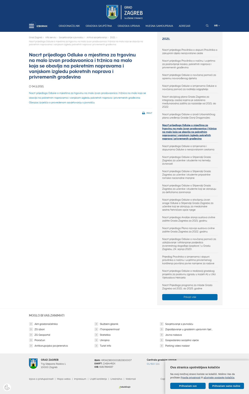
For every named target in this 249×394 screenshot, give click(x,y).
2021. (112, 37)
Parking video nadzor (177, 345)
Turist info (105, 345)
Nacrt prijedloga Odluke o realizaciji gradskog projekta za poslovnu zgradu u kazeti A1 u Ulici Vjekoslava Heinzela (189, 274)
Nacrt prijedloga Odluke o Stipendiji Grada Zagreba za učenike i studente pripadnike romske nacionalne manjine (186, 175)
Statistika (105, 334)
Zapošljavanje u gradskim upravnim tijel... (189, 329)
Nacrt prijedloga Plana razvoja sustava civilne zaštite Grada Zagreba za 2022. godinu (188, 230)
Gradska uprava (129, 25)
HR (217, 25)
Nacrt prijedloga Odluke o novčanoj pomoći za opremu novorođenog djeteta (189, 77)
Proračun (40, 340)
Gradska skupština (99, 25)
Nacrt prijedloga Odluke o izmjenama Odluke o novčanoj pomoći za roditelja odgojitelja (189, 87)
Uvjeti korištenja (98, 379)
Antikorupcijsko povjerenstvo (51, 345)
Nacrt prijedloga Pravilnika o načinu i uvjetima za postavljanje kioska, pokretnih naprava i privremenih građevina (188, 64)
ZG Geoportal (42, 334)
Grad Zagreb (35, 37)
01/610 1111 (153, 364)
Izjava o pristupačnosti (41, 379)
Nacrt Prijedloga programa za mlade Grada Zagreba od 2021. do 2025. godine (187, 287)
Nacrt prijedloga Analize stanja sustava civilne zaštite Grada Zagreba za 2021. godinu (188, 219)
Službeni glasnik (109, 324)
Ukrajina (104, 340)
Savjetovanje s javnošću (71, 37)
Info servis (50, 37)
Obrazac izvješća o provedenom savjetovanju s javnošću (62, 102)
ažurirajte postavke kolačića (218, 377)
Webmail (131, 379)
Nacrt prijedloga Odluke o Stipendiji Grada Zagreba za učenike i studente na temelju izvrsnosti (186, 160)
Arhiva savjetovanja (97, 37)
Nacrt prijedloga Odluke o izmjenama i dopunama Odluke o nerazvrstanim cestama (188, 148)
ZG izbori (40, 329)
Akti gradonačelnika (46, 324)
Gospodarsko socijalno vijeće (182, 340)
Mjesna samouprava (159, 25)
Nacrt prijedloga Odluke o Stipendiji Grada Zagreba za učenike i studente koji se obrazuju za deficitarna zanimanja (189, 189)
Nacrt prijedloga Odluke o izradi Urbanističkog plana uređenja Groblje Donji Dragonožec (188, 116)
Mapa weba (64, 379)
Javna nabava (173, 334)
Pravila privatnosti (190, 377)
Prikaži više (190, 297)
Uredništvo (116, 379)
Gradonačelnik (69, 25)
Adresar (184, 25)
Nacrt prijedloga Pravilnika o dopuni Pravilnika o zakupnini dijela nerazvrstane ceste (189, 51)
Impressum (80, 379)
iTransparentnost (110, 329)
